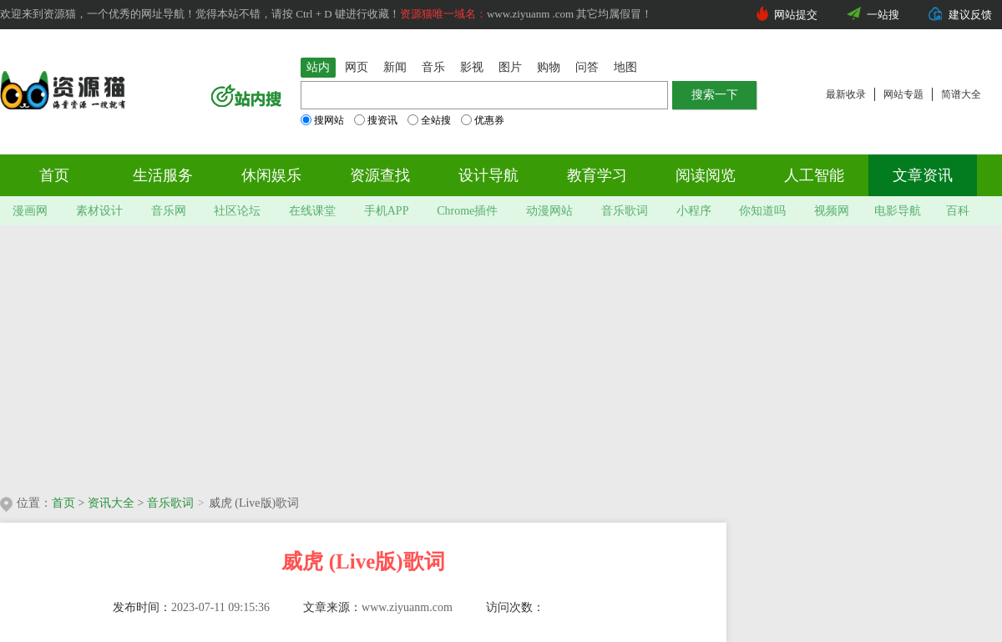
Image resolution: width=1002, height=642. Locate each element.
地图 (625, 67)
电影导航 (897, 211)
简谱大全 (961, 94)
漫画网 (30, 211)
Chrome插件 (467, 211)
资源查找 (380, 175)
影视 (471, 67)
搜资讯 (375, 120)
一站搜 (883, 14)
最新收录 (846, 94)
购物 (548, 67)
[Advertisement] (292, 355)
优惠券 (482, 120)
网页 (356, 67)
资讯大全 (111, 503)
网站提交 (795, 14)
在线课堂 (312, 211)
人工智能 (814, 175)
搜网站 (322, 120)
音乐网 (168, 211)
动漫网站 (549, 211)
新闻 (395, 67)
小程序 (693, 211)
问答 (587, 67)
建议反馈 (970, 14)
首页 (54, 175)
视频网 (831, 211)
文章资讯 (923, 175)
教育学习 (597, 175)
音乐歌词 (624, 211)
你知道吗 (762, 211)
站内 (318, 67)
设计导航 (488, 175)
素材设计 (99, 211)
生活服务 (163, 175)
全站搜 (429, 120)
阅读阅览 (706, 175)
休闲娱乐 (271, 175)
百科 (957, 211)
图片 (510, 67)
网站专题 (903, 94)
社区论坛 (237, 211)
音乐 (433, 67)
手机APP (386, 211)
